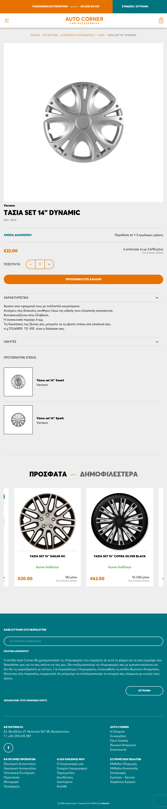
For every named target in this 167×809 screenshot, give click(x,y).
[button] (7, 20)
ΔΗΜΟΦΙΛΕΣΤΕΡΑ (109, 474)
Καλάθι (62, 786)
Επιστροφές (118, 772)
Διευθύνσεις (65, 777)
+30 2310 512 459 (89, 6)
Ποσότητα (12, 264)
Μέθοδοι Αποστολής (124, 768)
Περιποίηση (11, 777)
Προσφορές (12, 786)
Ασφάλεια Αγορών (122, 781)
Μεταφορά (11, 781)
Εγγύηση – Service (122, 777)
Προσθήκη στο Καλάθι (83, 279)
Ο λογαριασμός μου (70, 763)
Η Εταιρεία (117, 731)
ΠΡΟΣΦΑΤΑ (48, 474)
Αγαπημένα (64, 781)
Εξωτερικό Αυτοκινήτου (78, 35)
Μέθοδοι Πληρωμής (123, 763)
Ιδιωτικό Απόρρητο (123, 745)
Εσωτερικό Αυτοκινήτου (20, 768)
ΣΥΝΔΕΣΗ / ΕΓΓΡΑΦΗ (135, 6)
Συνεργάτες (118, 736)
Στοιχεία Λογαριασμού (72, 768)
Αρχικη (35, 35)
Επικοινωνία (118, 749)
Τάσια (100, 35)
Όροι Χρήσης (119, 740)
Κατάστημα (50, 35)
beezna (105, 803)
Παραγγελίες (66, 772)
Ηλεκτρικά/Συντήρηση (19, 772)
